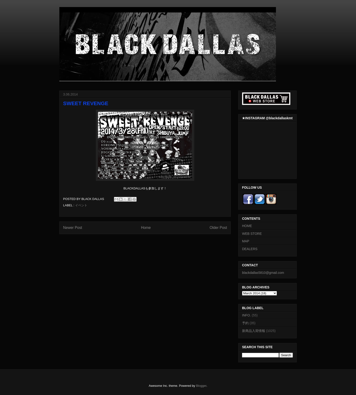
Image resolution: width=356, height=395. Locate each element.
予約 (245, 323)
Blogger (201, 385)
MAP (245, 241)
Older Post (218, 228)
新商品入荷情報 (253, 331)
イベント (81, 205)
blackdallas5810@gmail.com (263, 273)
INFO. (246, 315)
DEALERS (249, 249)
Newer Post (72, 228)
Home (146, 228)
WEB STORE (252, 233)
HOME (247, 226)
